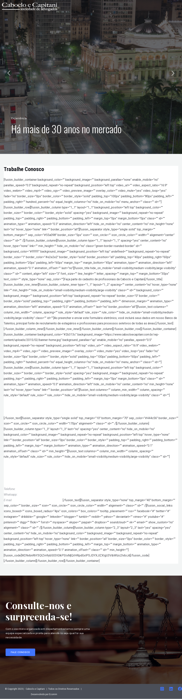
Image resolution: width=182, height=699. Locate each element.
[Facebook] (180, 689)
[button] (21, 652)
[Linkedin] (171, 689)
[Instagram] (162, 689)
